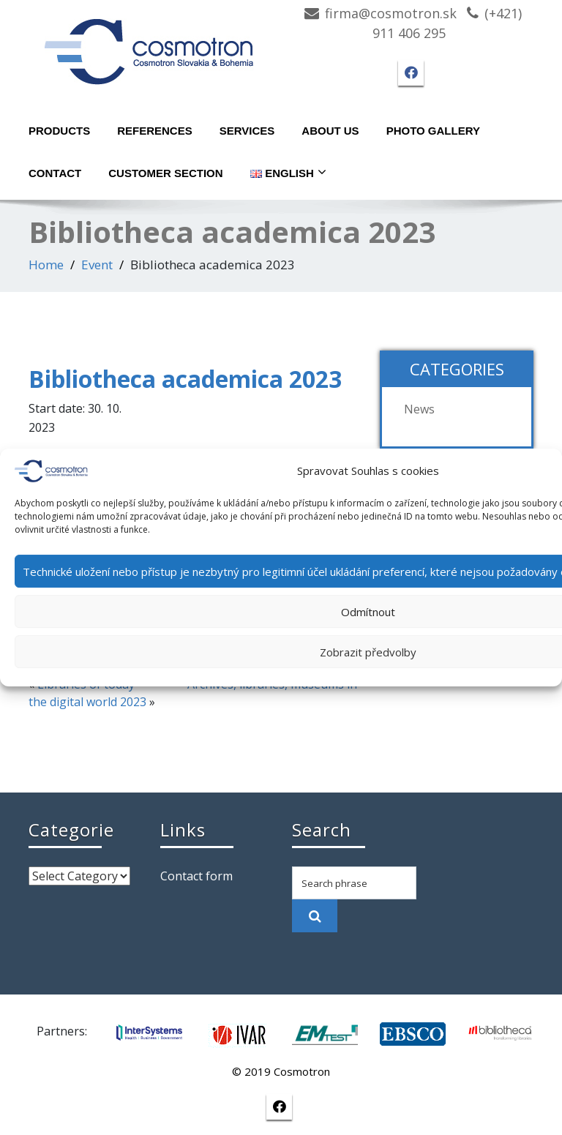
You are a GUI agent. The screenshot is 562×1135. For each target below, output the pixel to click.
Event (97, 264)
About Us (330, 130)
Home (46, 264)
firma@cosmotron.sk (391, 13)
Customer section (165, 173)
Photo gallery (433, 130)
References (154, 130)
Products (59, 130)
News (419, 409)
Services (247, 130)
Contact (55, 173)
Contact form (196, 876)
